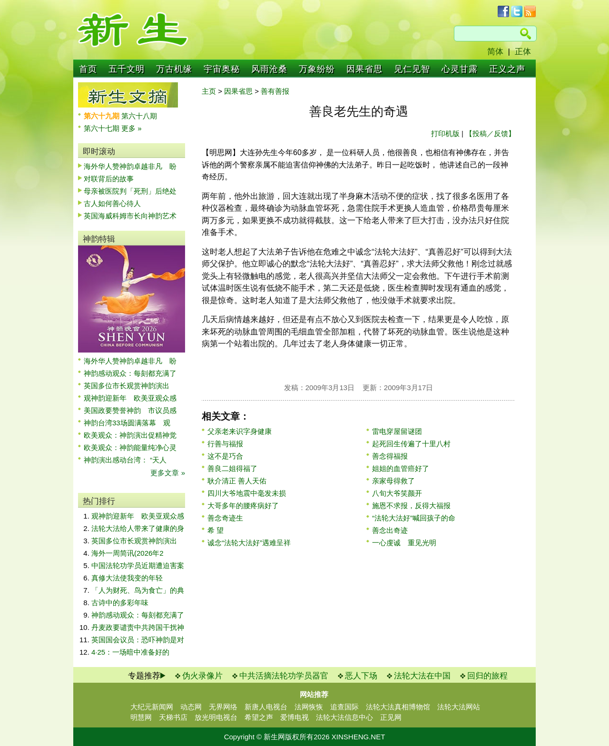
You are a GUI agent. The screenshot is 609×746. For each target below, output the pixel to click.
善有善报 (275, 91)
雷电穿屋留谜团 (397, 431)
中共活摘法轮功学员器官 (283, 675)
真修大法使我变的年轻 (127, 578)
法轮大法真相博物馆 (398, 707)
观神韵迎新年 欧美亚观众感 (130, 398)
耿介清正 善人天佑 (236, 481)
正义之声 (507, 69)
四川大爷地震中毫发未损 (246, 493)
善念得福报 (390, 456)
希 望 (215, 530)
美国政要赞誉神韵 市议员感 (130, 410)
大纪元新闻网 (151, 707)
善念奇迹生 (225, 518)
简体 (495, 51)
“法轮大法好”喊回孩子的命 (413, 518)
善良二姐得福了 (232, 468)
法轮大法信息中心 (344, 717)
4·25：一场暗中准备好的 (130, 652)
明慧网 (141, 717)
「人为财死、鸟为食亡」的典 (137, 590)
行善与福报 (225, 444)
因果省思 (364, 69)
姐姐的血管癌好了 (400, 468)
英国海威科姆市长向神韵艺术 (130, 216)
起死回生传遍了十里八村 (411, 444)
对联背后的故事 (109, 179)
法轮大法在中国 (422, 675)
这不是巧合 (225, 456)
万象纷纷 (317, 69)
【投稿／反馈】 (490, 133)
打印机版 (445, 133)
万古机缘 (174, 69)
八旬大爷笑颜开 (397, 493)
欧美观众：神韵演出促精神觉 (130, 435)
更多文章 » (167, 473)
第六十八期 (139, 116)
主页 (209, 91)
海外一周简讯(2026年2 (127, 553)
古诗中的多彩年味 (119, 603)
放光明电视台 (216, 717)
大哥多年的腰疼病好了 (243, 505)
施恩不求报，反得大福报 (411, 505)
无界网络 (223, 707)
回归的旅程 (487, 675)
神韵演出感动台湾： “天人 (125, 460)
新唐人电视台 (266, 707)
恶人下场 (361, 675)
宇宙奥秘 (222, 69)
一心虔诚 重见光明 (404, 543)
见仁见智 (412, 69)
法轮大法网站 (458, 707)
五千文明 (126, 69)
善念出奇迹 (390, 530)
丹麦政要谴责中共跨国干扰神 (137, 627)
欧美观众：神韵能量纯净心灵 (130, 447)
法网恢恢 (309, 707)
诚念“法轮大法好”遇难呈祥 (249, 543)
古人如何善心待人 (112, 203)
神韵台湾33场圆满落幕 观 (127, 423)
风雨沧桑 (269, 69)
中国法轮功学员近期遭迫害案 (137, 565)
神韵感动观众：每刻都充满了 (130, 373)
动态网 (191, 707)
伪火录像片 (202, 675)
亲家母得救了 (393, 481)
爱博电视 (294, 717)
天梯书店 (173, 717)
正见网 (391, 717)
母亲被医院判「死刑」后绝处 (130, 191)
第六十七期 (102, 128)
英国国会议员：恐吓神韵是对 (137, 640)
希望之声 (259, 717)
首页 (88, 69)
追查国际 (344, 707)
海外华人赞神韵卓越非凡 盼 (130, 166)
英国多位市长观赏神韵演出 (130, 386)
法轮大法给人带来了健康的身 (137, 528)
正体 (523, 51)
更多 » (131, 128)
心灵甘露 (460, 69)
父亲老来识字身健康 (239, 431)
